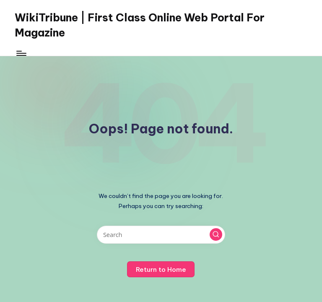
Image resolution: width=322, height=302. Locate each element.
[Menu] (20, 53)
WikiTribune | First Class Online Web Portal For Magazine (140, 25)
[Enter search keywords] (161, 235)
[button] (216, 234)
